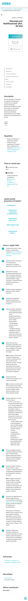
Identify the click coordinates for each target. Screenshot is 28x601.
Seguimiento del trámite (12, 502)
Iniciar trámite (15, 36)
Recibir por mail (15, 49)
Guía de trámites (8, 9)
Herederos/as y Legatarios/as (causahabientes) (12, 211)
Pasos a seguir (10, 81)
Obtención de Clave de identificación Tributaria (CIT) (13, 149)
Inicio (2, 9)
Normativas (9, 87)
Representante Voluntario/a (13, 219)
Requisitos (9, 71)
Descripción (9, 68)
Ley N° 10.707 (8, 578)
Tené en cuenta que (11, 74)
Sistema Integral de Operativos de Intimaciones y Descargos (14, 253)
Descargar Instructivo (15, 42)
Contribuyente (11, 205)
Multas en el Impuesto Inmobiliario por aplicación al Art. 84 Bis (12, 182)
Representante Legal (13, 225)
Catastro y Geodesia (18, 9)
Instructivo (9, 84)
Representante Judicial (13, 232)
